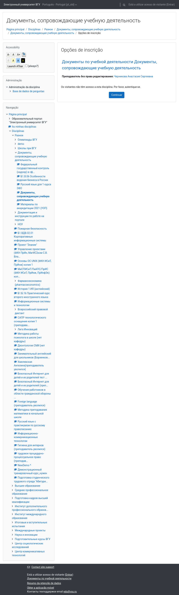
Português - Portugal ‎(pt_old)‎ (58, 4)
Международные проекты (30, 530)
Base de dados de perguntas (28, 91)
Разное (48, 29)
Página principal (15, 29)
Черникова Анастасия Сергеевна (133, 76)
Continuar (116, 94)
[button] (124, 4)
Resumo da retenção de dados (44, 583)
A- (8, 54)
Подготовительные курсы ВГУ (32, 539)
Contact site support (40, 567)
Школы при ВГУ (27, 148)
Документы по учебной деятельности (49, 578)
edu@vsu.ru (70, 591)
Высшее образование (27, 485)
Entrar (170, 4)
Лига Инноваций (27, 329)
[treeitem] (28, 89)
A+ (18, 54)
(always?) (33, 66)
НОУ (20, 224)
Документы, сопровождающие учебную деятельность (88, 29)
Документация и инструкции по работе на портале (29, 216)
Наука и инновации (26, 534)
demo (21, 143)
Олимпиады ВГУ (27, 139)
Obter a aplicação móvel (40, 587)
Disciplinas (34, 29)
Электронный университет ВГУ (22, 4)
